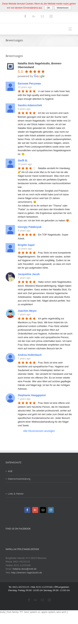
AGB (10, 471)
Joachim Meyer (27, 310)
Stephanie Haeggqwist (32, 395)
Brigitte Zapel (26, 244)
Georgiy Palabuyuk (30, 226)
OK (48, 8)
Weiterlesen (63, 8)
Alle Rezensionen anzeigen (39, 430)
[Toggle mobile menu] (70, 29)
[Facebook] (27, 510)
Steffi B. (23, 160)
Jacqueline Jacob (29, 274)
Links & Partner (16, 493)
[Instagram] (51, 510)
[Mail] (43, 510)
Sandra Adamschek (30, 105)
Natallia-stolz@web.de (24, 568)
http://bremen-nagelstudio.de (26, 572)
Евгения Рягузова (29, 83)
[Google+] (35, 510)
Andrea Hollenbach (30, 354)
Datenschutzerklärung (19, 478)
